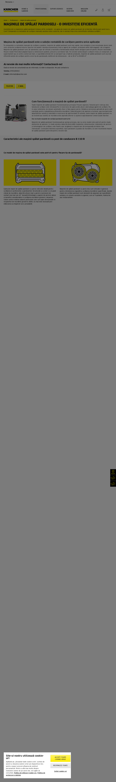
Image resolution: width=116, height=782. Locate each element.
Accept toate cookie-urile (60, 758)
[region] (37, 765)
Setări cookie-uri (60, 771)
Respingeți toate (60, 765)
